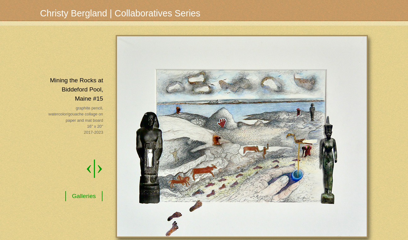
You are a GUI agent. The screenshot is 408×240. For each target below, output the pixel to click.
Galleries (84, 196)
